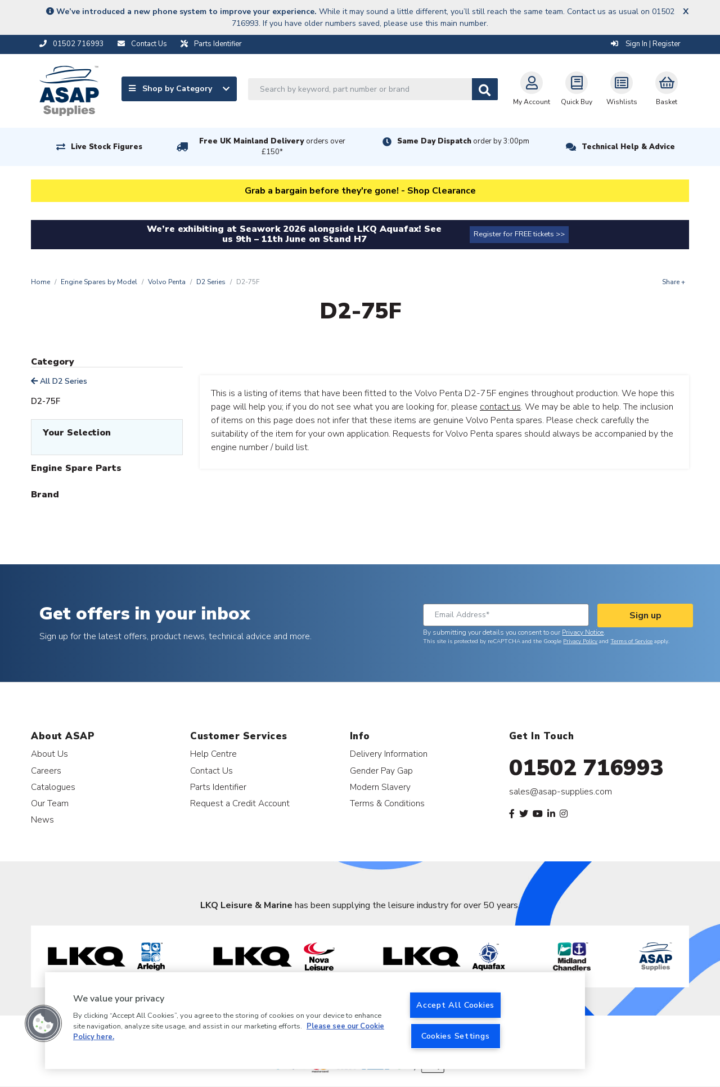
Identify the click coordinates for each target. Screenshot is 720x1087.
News (42, 819)
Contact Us (211, 770)
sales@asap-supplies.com (560, 791)
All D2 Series (59, 381)
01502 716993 (586, 768)
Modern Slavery (380, 787)
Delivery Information (389, 754)
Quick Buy (576, 88)
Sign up (645, 615)
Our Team (50, 803)
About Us (49, 754)
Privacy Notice (583, 632)
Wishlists (621, 88)
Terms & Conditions (387, 803)
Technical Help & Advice (628, 147)
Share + (673, 281)
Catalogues (53, 787)
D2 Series (211, 281)
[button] (43, 1023)
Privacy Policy (580, 641)
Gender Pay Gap (381, 770)
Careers (46, 770)
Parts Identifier (218, 787)
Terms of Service (631, 641)
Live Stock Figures (106, 147)
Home (40, 281)
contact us (500, 407)
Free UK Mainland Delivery (272, 146)
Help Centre (213, 754)
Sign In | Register (646, 44)
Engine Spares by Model (99, 281)
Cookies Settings (455, 1035)
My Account (531, 88)
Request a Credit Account (240, 803)
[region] (315, 1020)
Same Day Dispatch (463, 141)
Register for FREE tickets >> (519, 234)
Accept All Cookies (455, 1004)
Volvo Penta (167, 281)
